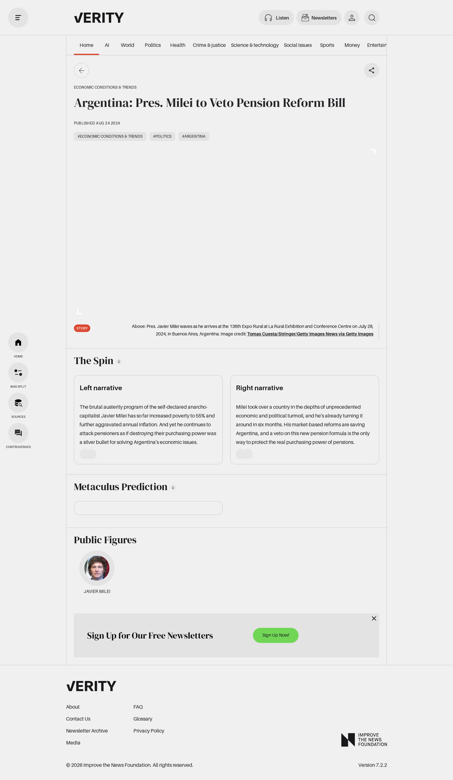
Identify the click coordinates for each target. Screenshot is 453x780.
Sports (327, 45)
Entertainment (383, 45)
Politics (153, 45)
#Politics (162, 136)
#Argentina (193, 136)
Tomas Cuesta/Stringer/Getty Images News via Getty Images (310, 333)
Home (86, 45)
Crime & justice (209, 45)
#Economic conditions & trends (110, 136)
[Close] (374, 618)
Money (352, 45)
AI (107, 45)
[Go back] (81, 70)
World (127, 45)
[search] (371, 17)
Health (177, 45)
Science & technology (255, 45)
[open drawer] (18, 18)
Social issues (298, 45)
